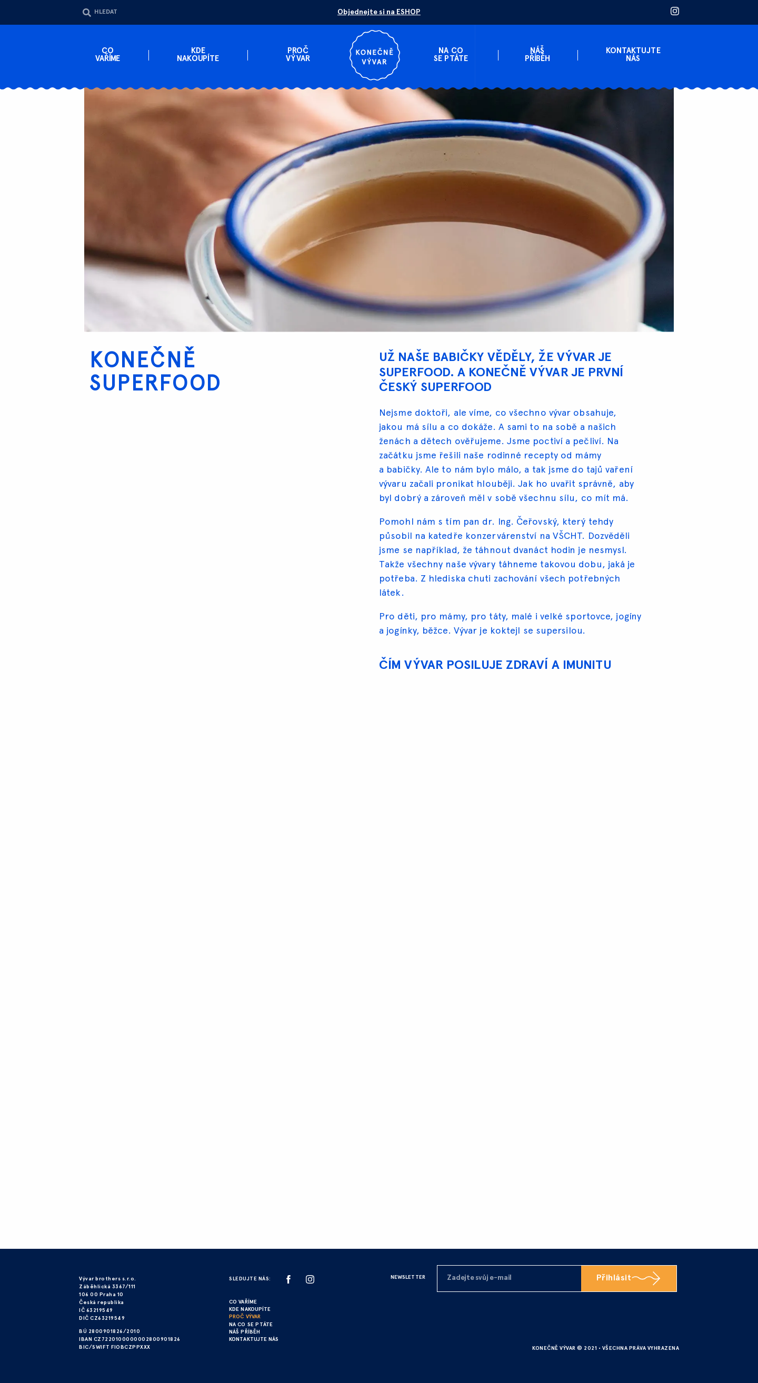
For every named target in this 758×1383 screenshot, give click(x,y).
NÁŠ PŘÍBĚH (244, 1331)
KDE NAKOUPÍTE (249, 1309)
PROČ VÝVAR (244, 1317)
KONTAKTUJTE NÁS (253, 1339)
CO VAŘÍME (242, 1302)
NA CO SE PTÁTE (250, 1324)
